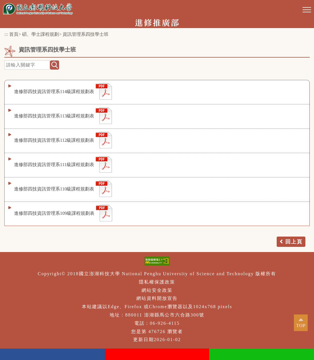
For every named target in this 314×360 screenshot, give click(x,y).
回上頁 (294, 242)
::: (6, 34)
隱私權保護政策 (157, 282)
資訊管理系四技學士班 (85, 34)
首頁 (13, 34)
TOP (301, 325)
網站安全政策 (157, 290)
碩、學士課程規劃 (40, 34)
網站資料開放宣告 (157, 298)
